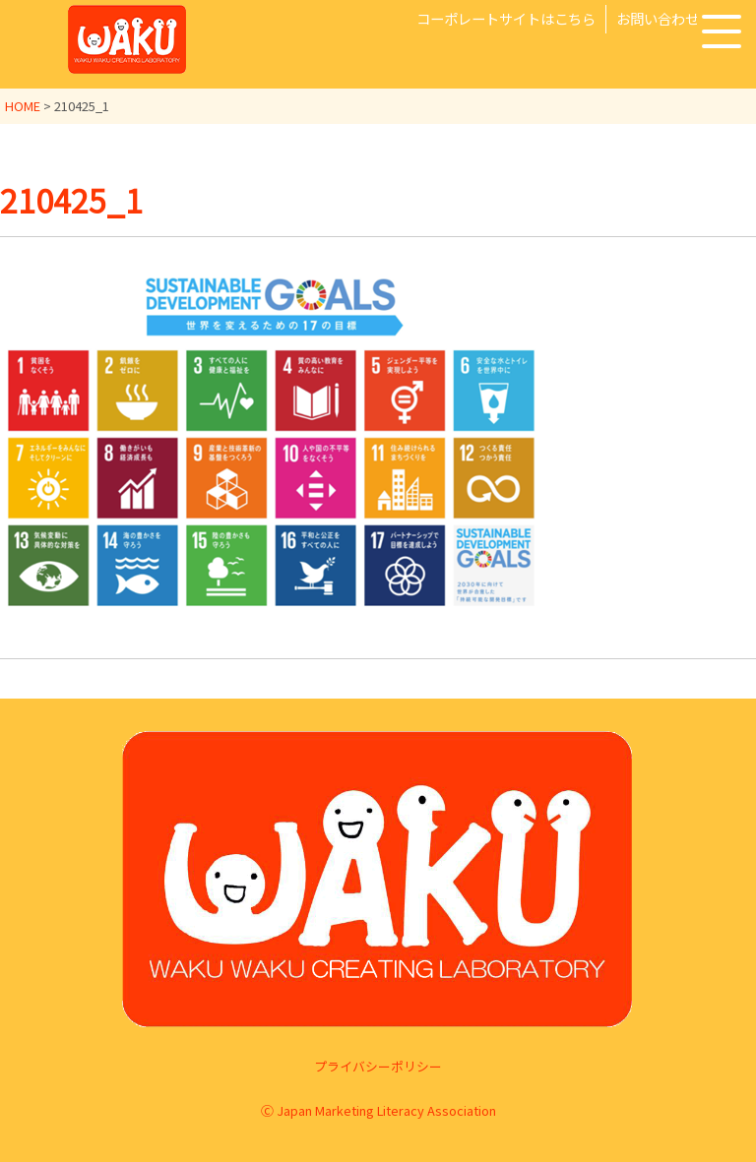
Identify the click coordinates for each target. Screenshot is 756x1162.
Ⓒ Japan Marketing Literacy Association (378, 1110)
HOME (22, 105)
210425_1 (71, 199)
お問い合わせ (657, 18)
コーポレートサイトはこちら (506, 18)
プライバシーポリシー (378, 1066)
